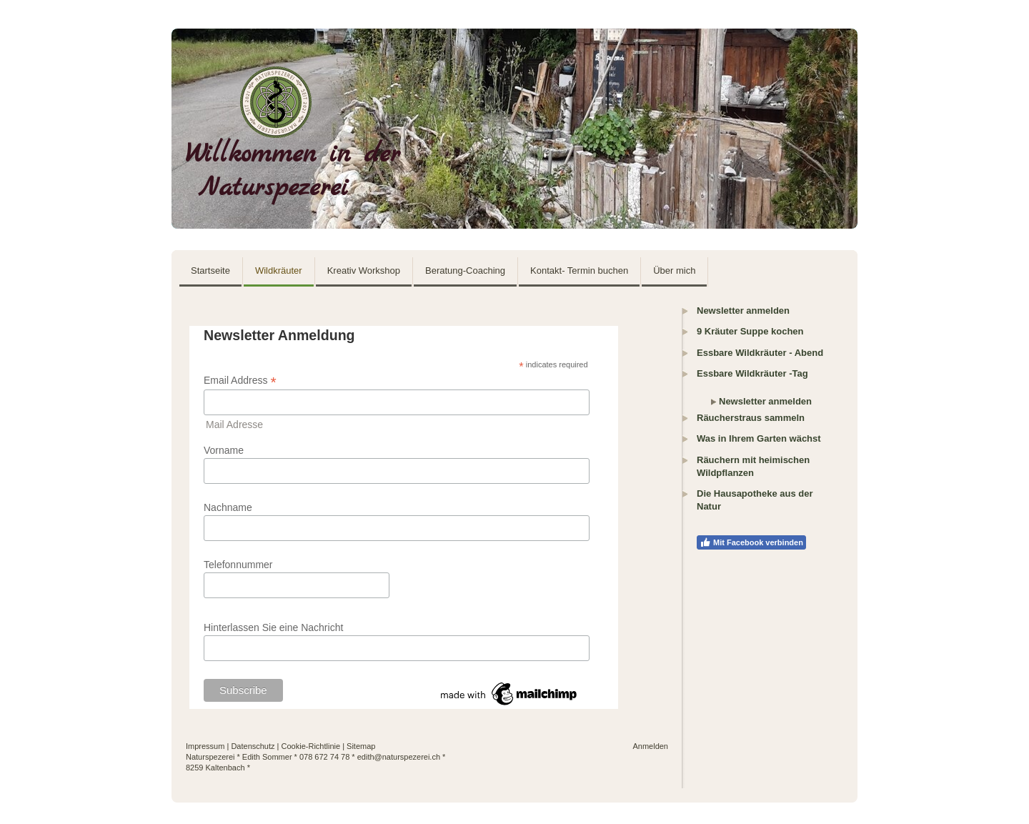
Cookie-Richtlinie (311, 746)
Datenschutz (252, 746)
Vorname (224, 450)
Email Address (240, 380)
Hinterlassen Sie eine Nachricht (273, 627)
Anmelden (650, 746)
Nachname (228, 507)
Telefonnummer (238, 564)
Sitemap (361, 746)
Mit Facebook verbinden (751, 542)
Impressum (205, 746)
